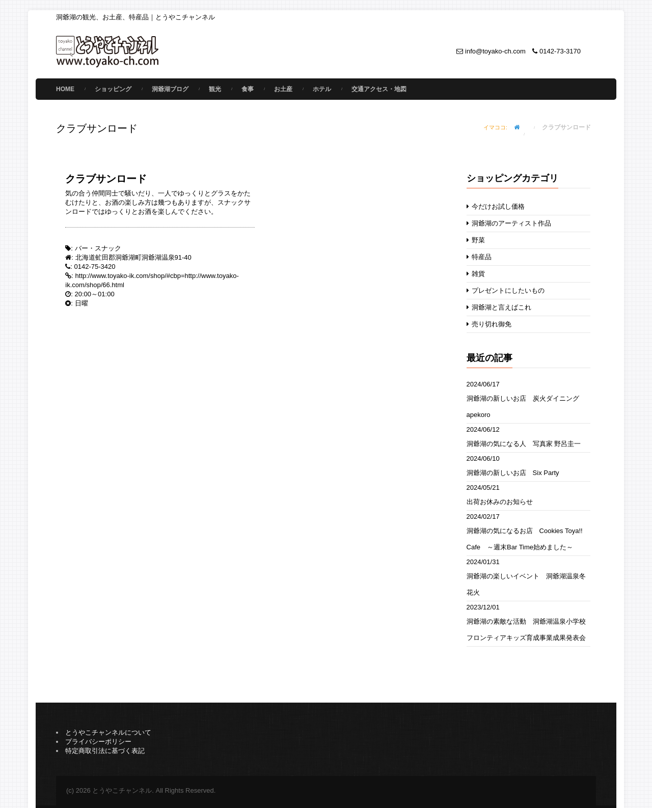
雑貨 (476, 273)
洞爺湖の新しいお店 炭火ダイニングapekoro (523, 407)
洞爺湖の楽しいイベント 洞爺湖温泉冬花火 (526, 584)
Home (65, 89)
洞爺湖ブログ (170, 89)
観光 (215, 89)
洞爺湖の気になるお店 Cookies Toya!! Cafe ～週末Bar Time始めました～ (525, 539)
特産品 (479, 257)
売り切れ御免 (489, 324)
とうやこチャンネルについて (108, 732)
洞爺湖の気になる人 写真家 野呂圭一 (524, 444)
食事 (247, 89)
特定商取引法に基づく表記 (105, 751)
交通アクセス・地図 (378, 89)
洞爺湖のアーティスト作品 (509, 223)
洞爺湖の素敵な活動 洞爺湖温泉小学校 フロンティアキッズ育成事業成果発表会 (529, 630)
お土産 (283, 89)
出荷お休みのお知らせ (500, 502)
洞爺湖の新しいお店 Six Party (513, 473)
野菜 (476, 240)
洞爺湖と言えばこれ (499, 307)
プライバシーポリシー (98, 741)
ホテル (322, 89)
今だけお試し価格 (496, 206)
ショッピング (113, 89)
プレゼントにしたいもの (506, 290)
